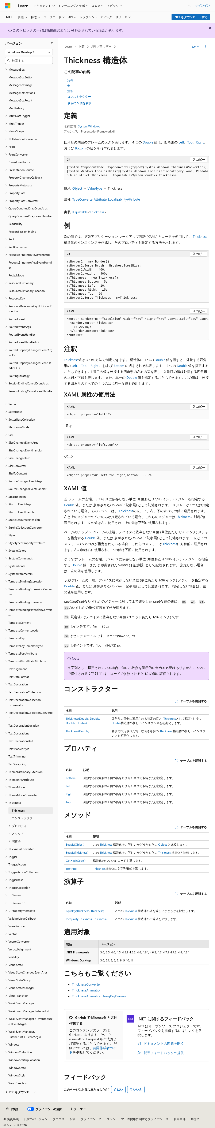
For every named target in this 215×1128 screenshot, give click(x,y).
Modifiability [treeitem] (16, 108)
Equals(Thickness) (77, 852)
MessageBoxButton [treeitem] (20, 77)
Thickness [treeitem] (18, 810)
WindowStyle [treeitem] (16, 1075)
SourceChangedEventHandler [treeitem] (27, 489)
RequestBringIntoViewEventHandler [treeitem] (30, 265)
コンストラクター (79, 96)
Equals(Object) (75, 844)
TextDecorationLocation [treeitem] (23, 725)
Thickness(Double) (77, 731)
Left (181, 142)
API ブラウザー (101, 46)
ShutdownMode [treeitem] (18, 427)
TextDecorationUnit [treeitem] (20, 741)
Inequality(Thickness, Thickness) (86, 919)
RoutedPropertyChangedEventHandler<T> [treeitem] (29, 365)
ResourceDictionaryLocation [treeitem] (26, 291)
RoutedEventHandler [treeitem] (21, 334)
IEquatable (80, 212)
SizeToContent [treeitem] (17, 473)
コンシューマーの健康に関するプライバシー (135, 1119)
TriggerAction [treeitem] (17, 864)
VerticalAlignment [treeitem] (19, 949)
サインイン (202, 5)
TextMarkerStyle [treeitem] (18, 749)
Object (77, 188)
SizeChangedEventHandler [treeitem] (25, 450)
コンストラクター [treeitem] (23, 818)
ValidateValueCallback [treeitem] (22, 918)
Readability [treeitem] (15, 224)
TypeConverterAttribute (89, 199)
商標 (193, 1119)
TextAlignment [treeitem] (17, 669)
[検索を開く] (189, 6)
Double (148, 142)
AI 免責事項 (11, 1119)
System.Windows (89, 126)
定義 (70, 80)
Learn (68, 46)
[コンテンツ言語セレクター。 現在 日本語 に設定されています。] (12, 1109)
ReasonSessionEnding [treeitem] (22, 232)
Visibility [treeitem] (13, 957)
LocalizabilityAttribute (124, 199)
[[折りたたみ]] (51, 43)
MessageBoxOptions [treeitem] (21, 93)
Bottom (80, 148)
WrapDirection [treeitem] (17, 1083)
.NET (81, 46)
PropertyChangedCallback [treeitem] (25, 177)
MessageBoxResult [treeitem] (20, 100)
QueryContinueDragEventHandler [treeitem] (30, 216)
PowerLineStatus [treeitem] (19, 162)
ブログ (57, 1119)
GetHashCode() (75, 861)
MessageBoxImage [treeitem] (20, 85)
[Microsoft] (8, 5)
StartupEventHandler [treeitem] (21, 512)
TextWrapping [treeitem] (17, 764)
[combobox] (29, 52)
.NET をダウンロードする (191, 17)
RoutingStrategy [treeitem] (19, 376)
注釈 (70, 91)
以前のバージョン (35, 1119)
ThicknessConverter (86, 984)
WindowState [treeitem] (17, 1068)
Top (189, 142)
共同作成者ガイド (92, 1050)
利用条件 (179, 1119)
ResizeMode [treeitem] (16, 275)
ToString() (72, 869)
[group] (136, 171)
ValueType (95, 188)
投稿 (73, 1119)
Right (200, 142)
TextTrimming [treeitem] (17, 756)
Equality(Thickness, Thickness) (85, 911)
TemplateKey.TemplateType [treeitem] (25, 646)
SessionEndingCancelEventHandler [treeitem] (30, 393)
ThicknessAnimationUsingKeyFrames (99, 996)
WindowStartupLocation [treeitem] (24, 1060)
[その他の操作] (205, 46)
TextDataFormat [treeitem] (18, 677)
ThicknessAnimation (86, 990)
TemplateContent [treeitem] (19, 623)
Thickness (97, 212)
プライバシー (89, 1119)
